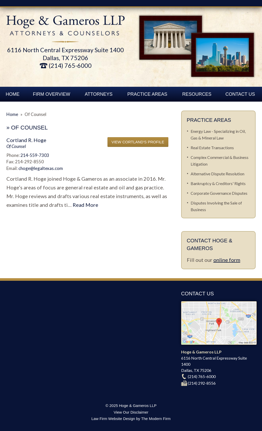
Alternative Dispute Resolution (217, 173)
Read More (85, 205)
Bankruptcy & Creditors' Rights (218, 183)
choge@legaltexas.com (40, 168)
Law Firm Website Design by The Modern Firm (131, 418)
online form (226, 260)
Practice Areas (147, 94)
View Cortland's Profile (138, 142)
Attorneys (98, 94)
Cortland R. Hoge (26, 140)
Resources (196, 94)
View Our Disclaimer (131, 412)
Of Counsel (16, 146)
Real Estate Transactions (212, 147)
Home (12, 94)
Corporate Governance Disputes (219, 193)
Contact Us (240, 94)
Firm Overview (51, 94)
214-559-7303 (34, 155)
